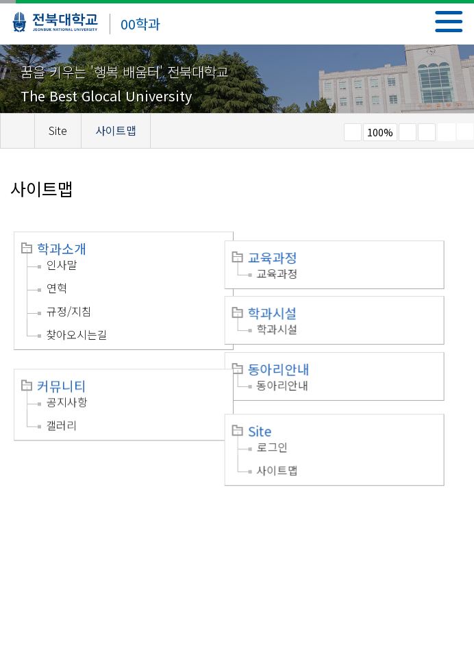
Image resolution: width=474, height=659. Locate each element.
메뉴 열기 (449, 21)
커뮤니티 (61, 374)
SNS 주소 (465, 131)
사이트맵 (293, 455)
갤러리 (61, 413)
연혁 (57, 287)
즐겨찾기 (427, 132)
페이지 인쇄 (447, 132)
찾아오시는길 (77, 334)
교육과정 (288, 248)
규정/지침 (69, 311)
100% (380, 132)
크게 (407, 132)
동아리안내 (294, 360)
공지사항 (67, 390)
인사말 (62, 264)
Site (276, 416)
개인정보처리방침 (56, 524)
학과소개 (61, 248)
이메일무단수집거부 (152, 524)
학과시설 (288, 304)
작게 (353, 132)
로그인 (288, 432)
